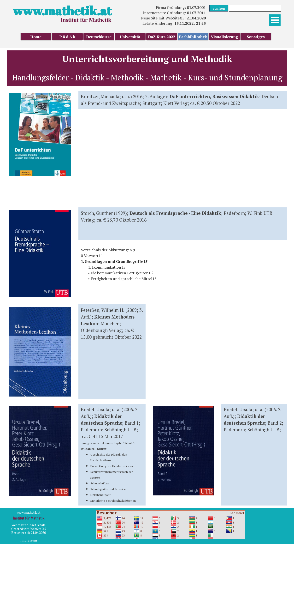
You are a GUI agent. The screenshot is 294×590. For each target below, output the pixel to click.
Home (35, 36)
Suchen (218, 8)
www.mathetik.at (62, 10)
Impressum (28, 540)
